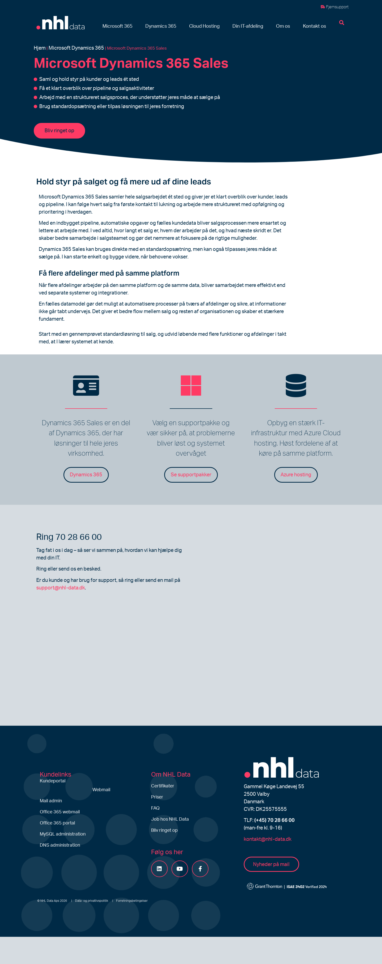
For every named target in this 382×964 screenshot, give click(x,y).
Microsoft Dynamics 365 (76, 48)
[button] (117, 26)
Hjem (40, 48)
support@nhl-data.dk (60, 587)
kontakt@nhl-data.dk (267, 839)
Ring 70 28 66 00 (69, 537)
